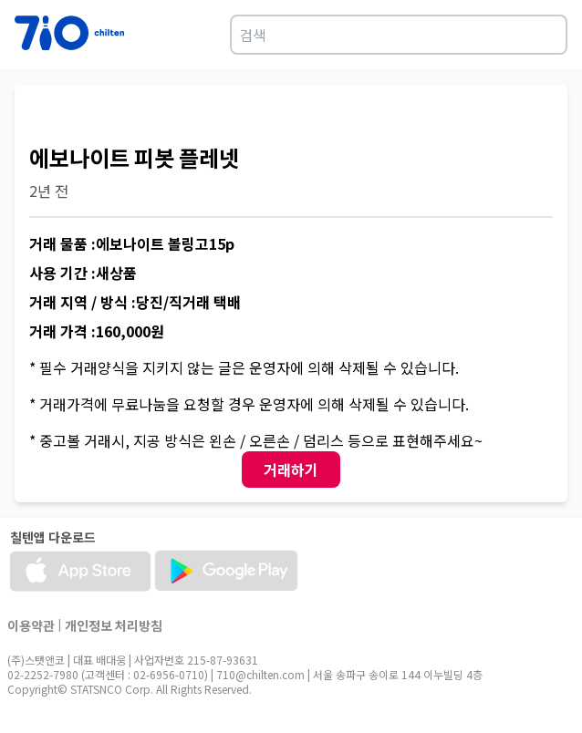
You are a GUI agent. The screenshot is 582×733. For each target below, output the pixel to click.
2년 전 (48, 190)
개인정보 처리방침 (113, 625)
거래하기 (291, 469)
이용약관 (31, 625)
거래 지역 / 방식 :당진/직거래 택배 (135, 302)
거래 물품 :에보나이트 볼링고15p (131, 243)
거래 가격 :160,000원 (96, 331)
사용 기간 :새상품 (83, 273)
